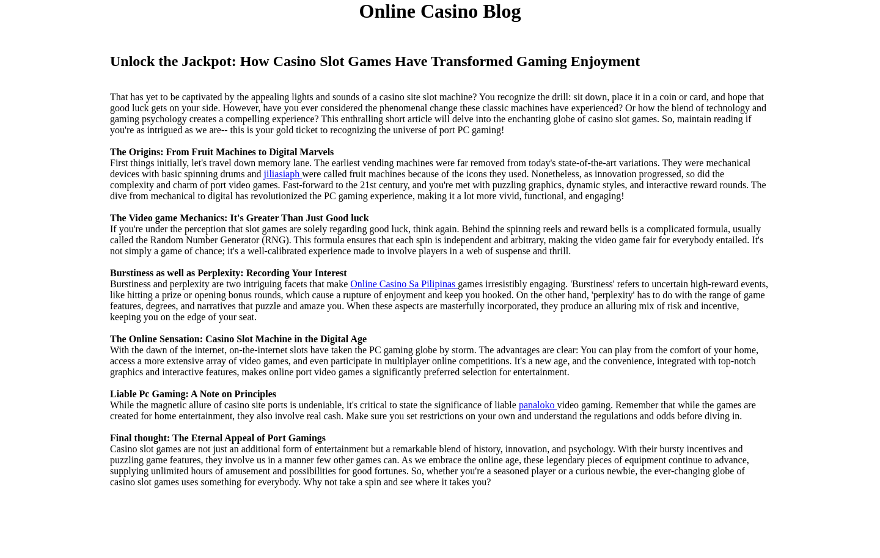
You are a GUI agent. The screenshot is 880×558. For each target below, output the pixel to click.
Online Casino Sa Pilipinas (404, 284)
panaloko (538, 405)
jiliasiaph (283, 174)
